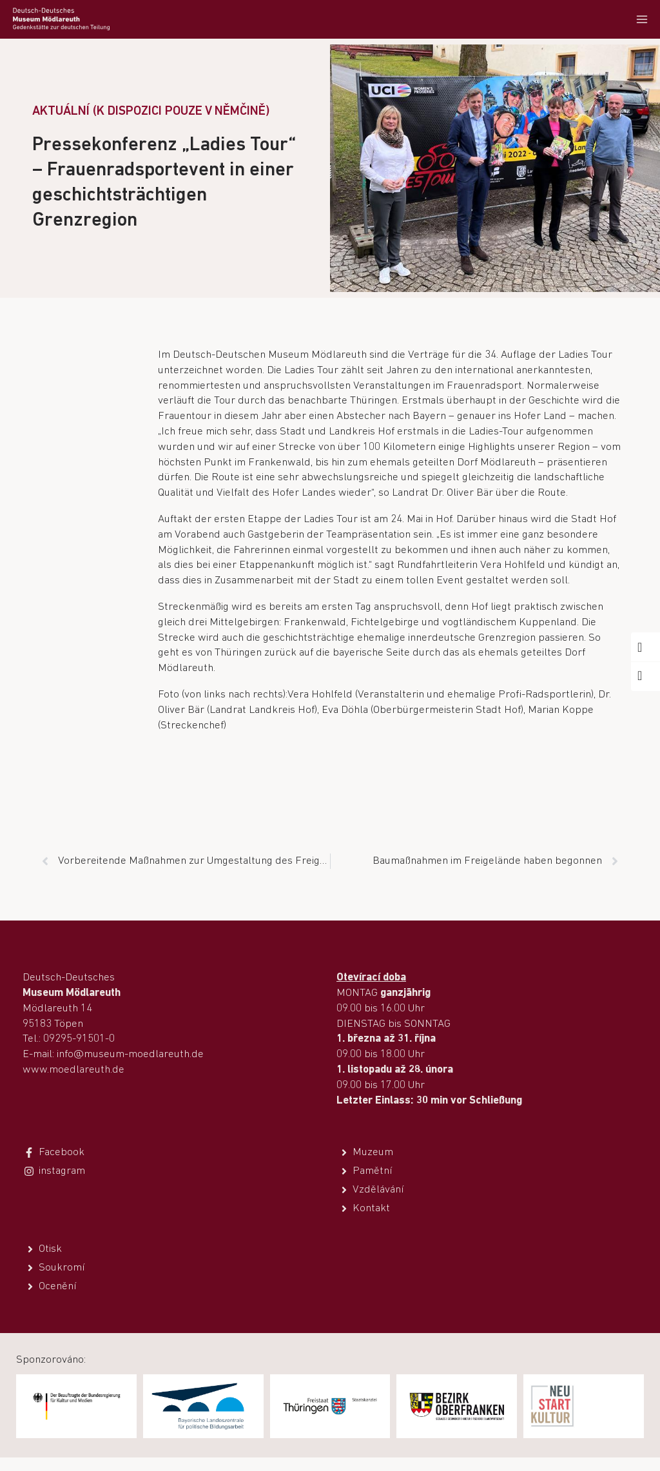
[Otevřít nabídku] (642, 19)
